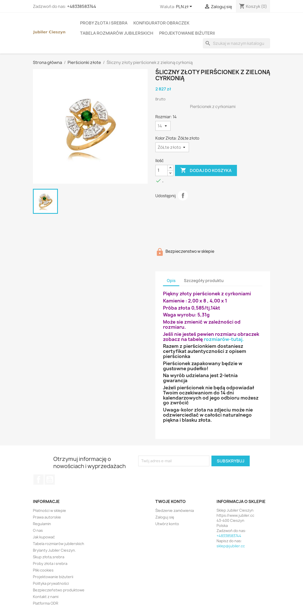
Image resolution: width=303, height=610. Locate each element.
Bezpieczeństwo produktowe (58, 590)
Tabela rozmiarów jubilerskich (116, 33)
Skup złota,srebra (48, 556)
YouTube (50, 479)
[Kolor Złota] (172, 147)
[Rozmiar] (163, 126)
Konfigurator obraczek (161, 23)
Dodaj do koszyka (206, 170)
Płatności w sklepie (49, 510)
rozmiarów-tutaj (223, 339)
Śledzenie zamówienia (174, 510)
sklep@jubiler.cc (231, 545)
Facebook (38, 479)
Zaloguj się (164, 517)
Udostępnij (183, 195)
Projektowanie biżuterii (187, 33)
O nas (38, 530)
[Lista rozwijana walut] (185, 7)
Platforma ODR (45, 603)
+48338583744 (81, 6)
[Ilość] (161, 170)
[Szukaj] (236, 43)
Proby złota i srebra (104, 23)
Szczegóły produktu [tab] (204, 280)
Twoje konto (170, 501)
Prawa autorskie (47, 517)
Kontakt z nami (45, 596)
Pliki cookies (43, 570)
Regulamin (42, 523)
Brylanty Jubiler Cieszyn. (54, 550)
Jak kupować (44, 537)
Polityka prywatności (51, 583)
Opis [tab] (171, 280)
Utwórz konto (167, 523)
